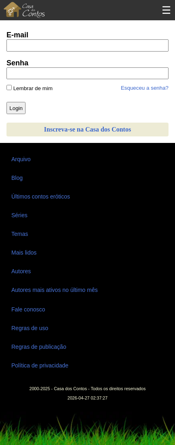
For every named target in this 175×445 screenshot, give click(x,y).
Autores (21, 271)
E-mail (17, 35)
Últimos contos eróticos (40, 196)
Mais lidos (23, 252)
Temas (19, 234)
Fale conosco (28, 309)
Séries (19, 215)
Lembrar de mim (29, 88)
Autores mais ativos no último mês (54, 290)
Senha (17, 63)
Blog (17, 178)
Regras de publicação (38, 346)
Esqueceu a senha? (145, 88)
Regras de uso (29, 328)
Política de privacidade (39, 365)
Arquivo (20, 159)
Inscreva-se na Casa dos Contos (87, 129)
